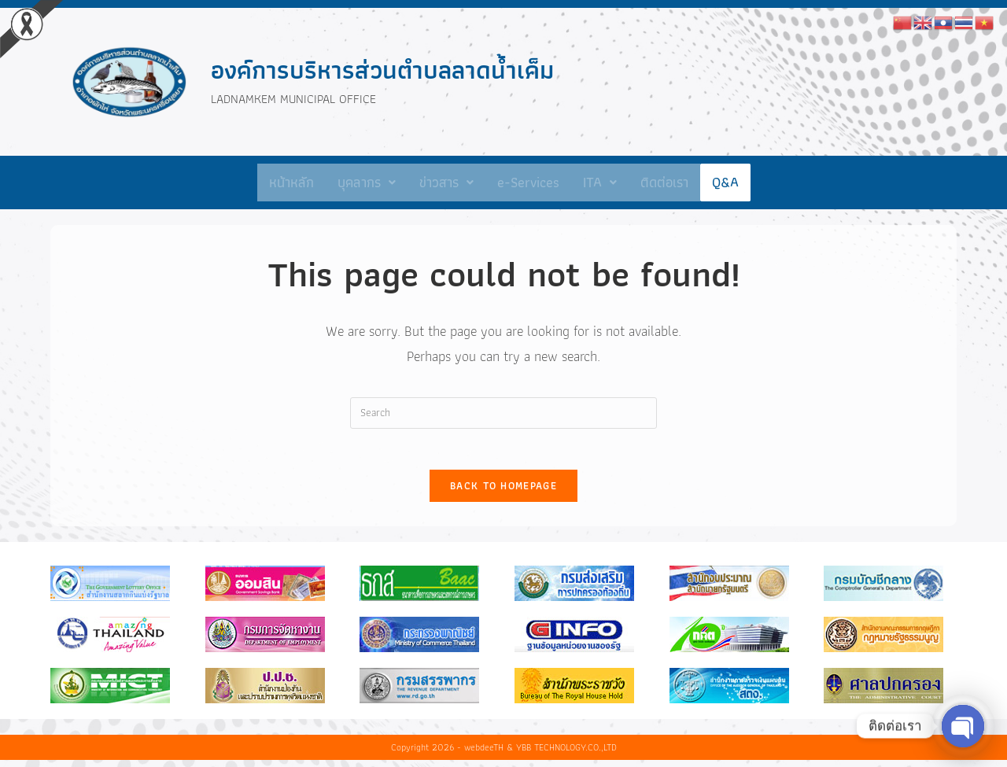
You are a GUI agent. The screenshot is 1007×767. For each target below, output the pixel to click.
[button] (367, 182)
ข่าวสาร (446, 182)
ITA (600, 182)
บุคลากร (367, 182)
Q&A (725, 182)
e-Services (528, 182)
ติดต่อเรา (664, 182)
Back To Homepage (503, 493)
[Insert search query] (503, 413)
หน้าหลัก (291, 182)
